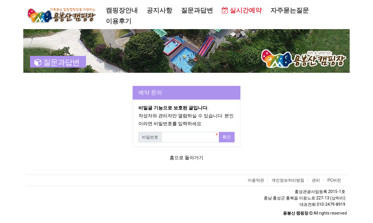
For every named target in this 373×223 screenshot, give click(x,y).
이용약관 (256, 180)
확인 (226, 137)
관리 (316, 180)
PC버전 (334, 180)
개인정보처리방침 (288, 180)
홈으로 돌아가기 (186, 157)
